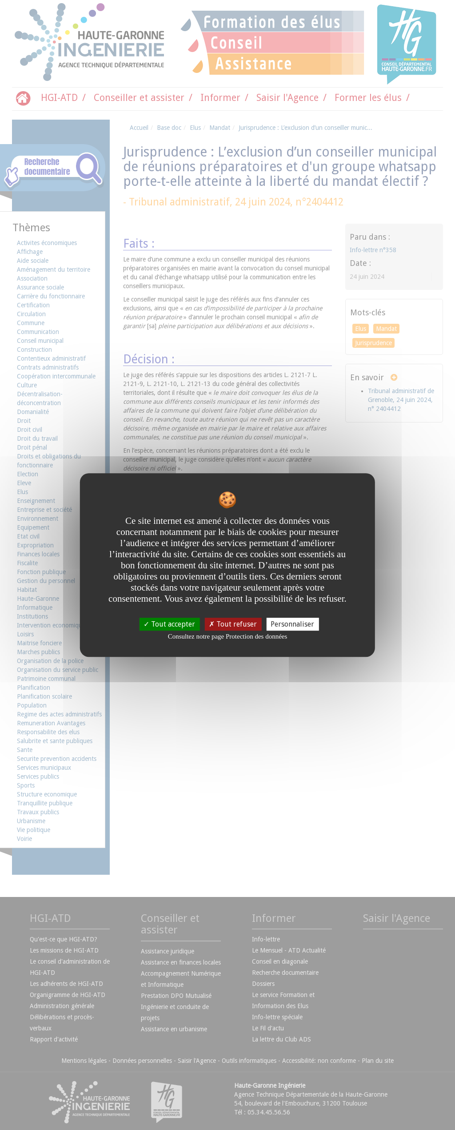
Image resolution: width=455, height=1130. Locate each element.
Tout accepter (169, 624)
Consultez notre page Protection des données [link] (227, 636)
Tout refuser (233, 624)
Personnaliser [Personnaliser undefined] (292, 624)
